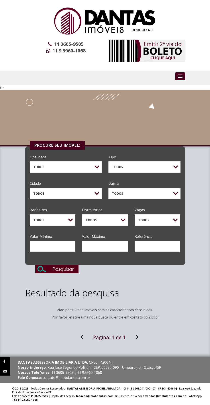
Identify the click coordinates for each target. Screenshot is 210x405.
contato (136, 317)
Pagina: (109, 337)
